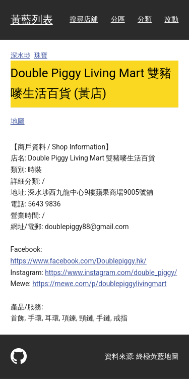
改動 (171, 19)
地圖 (18, 121)
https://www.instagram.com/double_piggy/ (111, 272)
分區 (118, 19)
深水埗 (20, 55)
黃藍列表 (32, 20)
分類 (145, 19)
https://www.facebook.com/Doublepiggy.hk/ (79, 261)
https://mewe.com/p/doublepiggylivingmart (99, 284)
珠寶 (40, 55)
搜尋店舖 (84, 19)
